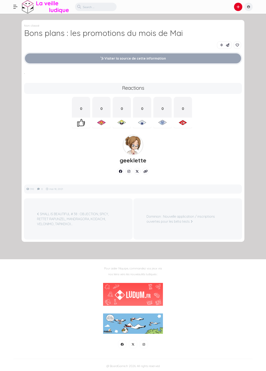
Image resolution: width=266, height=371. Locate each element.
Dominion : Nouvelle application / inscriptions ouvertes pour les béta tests (181, 219)
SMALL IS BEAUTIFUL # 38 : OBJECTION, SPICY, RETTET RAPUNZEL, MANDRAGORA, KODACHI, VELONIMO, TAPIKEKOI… (73, 219)
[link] (237, 45)
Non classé (31, 25)
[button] (17, 7)
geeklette (133, 160)
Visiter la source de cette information (133, 58)
